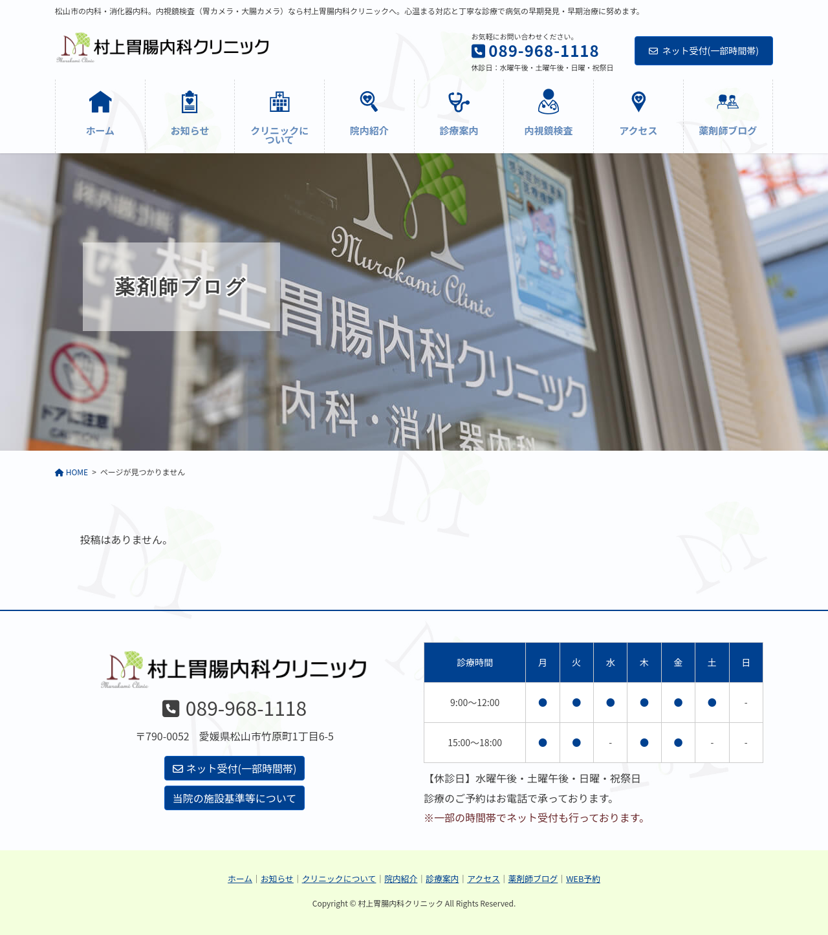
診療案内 (442, 878)
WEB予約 (583, 878)
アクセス (483, 878)
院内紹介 (400, 878)
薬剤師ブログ (533, 878)
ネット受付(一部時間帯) (704, 50)
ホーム (240, 878)
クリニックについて (339, 878)
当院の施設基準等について (235, 798)
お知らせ (277, 878)
